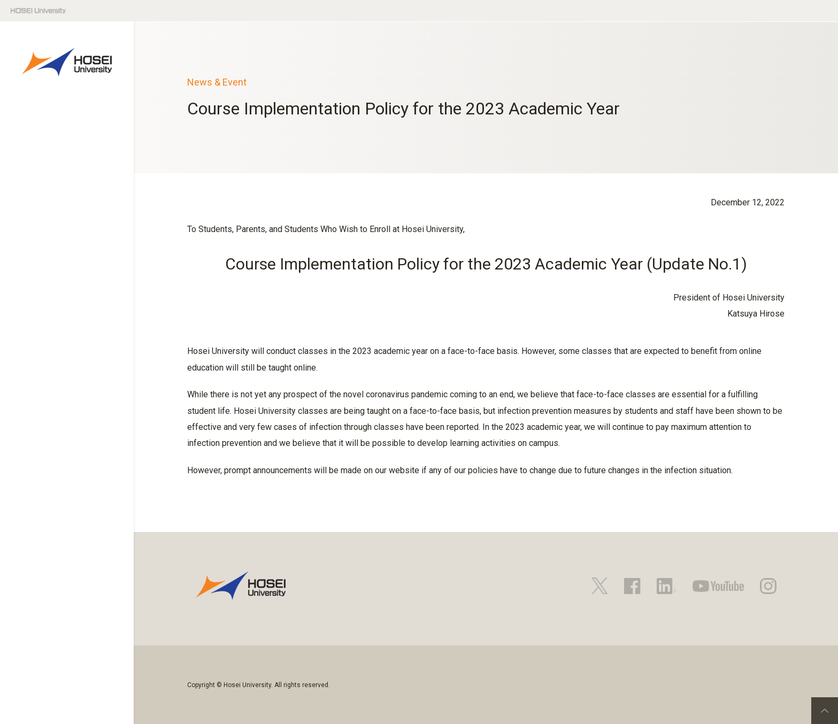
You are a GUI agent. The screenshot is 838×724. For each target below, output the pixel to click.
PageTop (824, 710)
